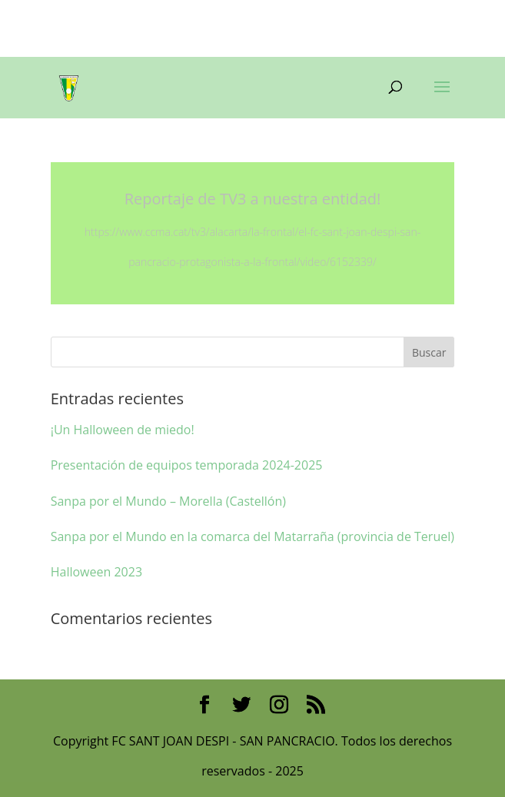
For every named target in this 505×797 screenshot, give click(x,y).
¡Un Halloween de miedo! (122, 429)
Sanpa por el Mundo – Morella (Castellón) (168, 501)
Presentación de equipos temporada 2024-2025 (187, 465)
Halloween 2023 (96, 571)
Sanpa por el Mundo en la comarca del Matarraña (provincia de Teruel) (252, 536)
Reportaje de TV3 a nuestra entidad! (253, 198)
